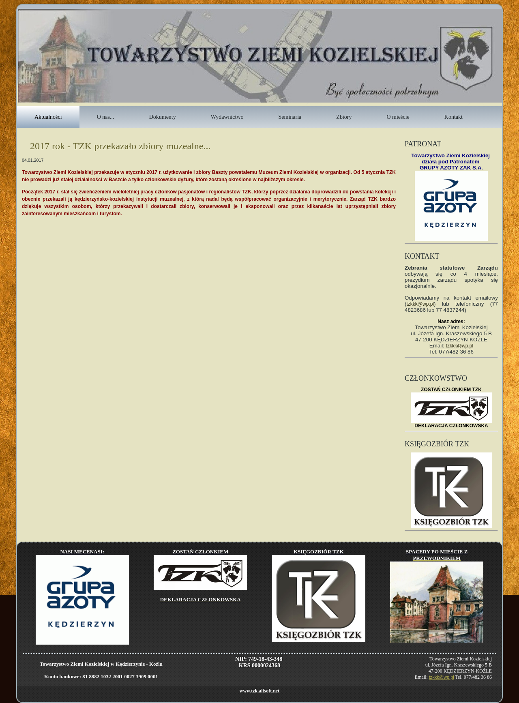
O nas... (105, 117)
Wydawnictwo (227, 117)
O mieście (397, 117)
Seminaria (290, 117)
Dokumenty (162, 117)
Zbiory (344, 117)
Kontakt (453, 117)
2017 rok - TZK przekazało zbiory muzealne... (120, 146)
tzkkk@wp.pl (420, 304)
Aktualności (48, 117)
